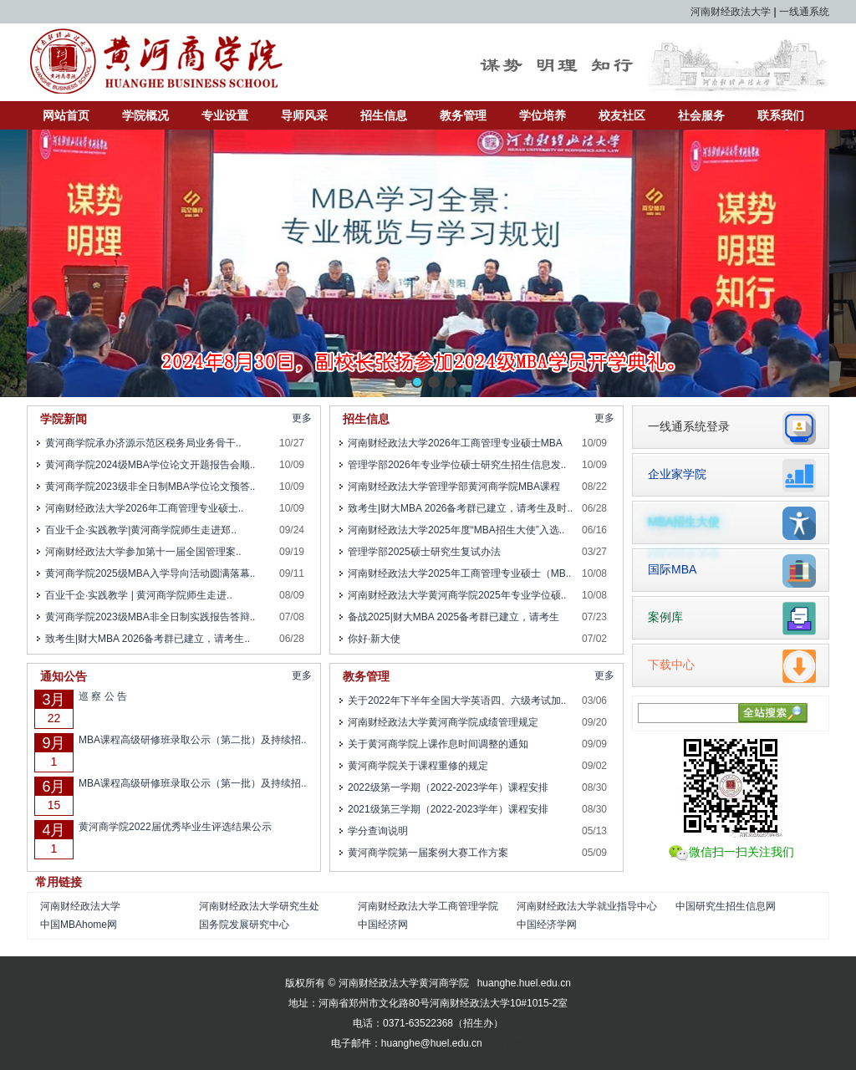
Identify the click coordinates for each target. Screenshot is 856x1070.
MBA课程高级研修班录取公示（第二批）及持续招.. (193, 740)
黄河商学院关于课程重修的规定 (418, 766)
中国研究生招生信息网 (725, 906)
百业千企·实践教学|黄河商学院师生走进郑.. (141, 530)
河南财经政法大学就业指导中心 (587, 906)
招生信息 (383, 115)
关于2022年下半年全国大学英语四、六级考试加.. (457, 700)
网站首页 (66, 115)
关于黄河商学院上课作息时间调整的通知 (438, 744)
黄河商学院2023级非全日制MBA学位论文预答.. (150, 486)
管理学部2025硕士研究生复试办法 (424, 552)
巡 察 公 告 (103, 696)
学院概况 (145, 115)
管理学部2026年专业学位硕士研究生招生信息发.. (457, 465)
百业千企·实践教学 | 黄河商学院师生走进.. (138, 595)
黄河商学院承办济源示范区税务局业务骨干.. (143, 443)
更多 (302, 418)
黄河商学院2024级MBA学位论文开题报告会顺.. (150, 465)
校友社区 (622, 115)
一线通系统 (804, 12)
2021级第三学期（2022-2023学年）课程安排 (448, 809)
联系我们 (780, 115)
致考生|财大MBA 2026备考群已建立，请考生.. (147, 639)
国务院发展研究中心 (244, 924)
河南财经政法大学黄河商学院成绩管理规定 (443, 722)
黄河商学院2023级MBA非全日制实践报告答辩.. (150, 617)
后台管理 (505, 1043)
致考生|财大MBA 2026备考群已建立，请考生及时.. (460, 508)
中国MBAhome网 (78, 924)
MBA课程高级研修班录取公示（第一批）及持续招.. (193, 783)
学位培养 (542, 115)
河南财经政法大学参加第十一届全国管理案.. (143, 552)
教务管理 (463, 115)
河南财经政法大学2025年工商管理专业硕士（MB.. (459, 573)
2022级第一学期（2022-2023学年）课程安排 (448, 787)
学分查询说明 (378, 831)
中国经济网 (383, 924)
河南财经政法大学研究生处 (259, 906)
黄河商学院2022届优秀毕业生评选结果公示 (175, 827)
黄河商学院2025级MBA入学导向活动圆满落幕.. (150, 573)
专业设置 (224, 115)
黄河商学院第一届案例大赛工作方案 (428, 853)
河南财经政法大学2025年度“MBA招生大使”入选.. (456, 530)
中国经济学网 (547, 924)
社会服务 (701, 115)
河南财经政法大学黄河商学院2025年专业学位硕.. (457, 595)
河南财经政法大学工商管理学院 (428, 906)
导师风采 (304, 115)
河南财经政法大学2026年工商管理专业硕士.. (144, 508)
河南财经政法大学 (730, 12)
